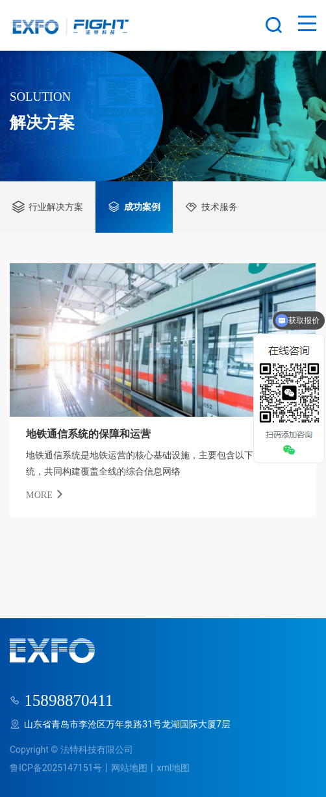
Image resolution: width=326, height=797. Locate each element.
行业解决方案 (47, 207)
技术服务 (211, 207)
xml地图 (173, 768)
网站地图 (129, 768)
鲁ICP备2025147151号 (56, 768)
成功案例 (134, 207)
